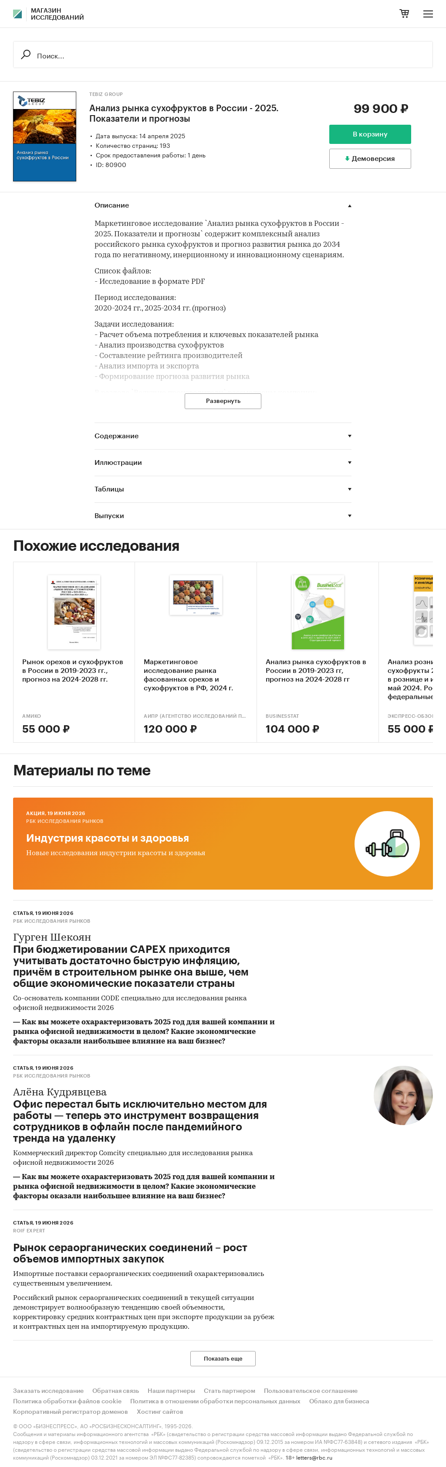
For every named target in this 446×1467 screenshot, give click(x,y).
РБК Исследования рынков (65, 821)
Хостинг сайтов (160, 1412)
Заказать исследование (48, 1391)
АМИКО (31, 716)
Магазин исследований (57, 14)
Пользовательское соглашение (311, 1391)
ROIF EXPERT (29, 1230)
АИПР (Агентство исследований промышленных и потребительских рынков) (196, 716)
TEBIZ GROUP (106, 94)
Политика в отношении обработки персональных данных (215, 1402)
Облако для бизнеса (339, 1402)
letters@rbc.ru (314, 1457)
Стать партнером (229, 1391)
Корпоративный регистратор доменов (70, 1412)
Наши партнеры (171, 1391)
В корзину (370, 134)
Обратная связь (115, 1391)
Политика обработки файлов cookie (67, 1402)
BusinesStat (282, 716)
